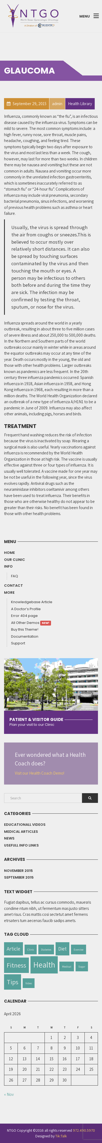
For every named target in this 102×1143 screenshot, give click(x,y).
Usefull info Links (21, 845)
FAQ (14, 576)
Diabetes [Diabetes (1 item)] (46, 949)
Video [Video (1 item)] (28, 983)
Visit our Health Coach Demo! (39, 773)
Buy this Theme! (24, 629)
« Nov (9, 1094)
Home (9, 552)
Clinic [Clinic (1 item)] (30, 949)
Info (8, 566)
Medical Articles (21, 831)
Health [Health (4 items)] (44, 964)
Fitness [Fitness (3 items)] (16, 965)
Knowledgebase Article (31, 602)
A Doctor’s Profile (26, 609)
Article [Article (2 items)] (13, 948)
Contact (13, 585)
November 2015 (18, 870)
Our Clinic (14, 559)
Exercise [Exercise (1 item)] (78, 949)
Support (18, 643)
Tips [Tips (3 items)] (12, 982)
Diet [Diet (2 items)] (62, 948)
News (9, 838)
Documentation (24, 636)
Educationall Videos (25, 824)
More (9, 592)
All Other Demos (31, 623)
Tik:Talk (61, 1136)
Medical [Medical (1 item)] (66, 966)
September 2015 (19, 877)
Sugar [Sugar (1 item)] (81, 966)
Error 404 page (24, 615)
